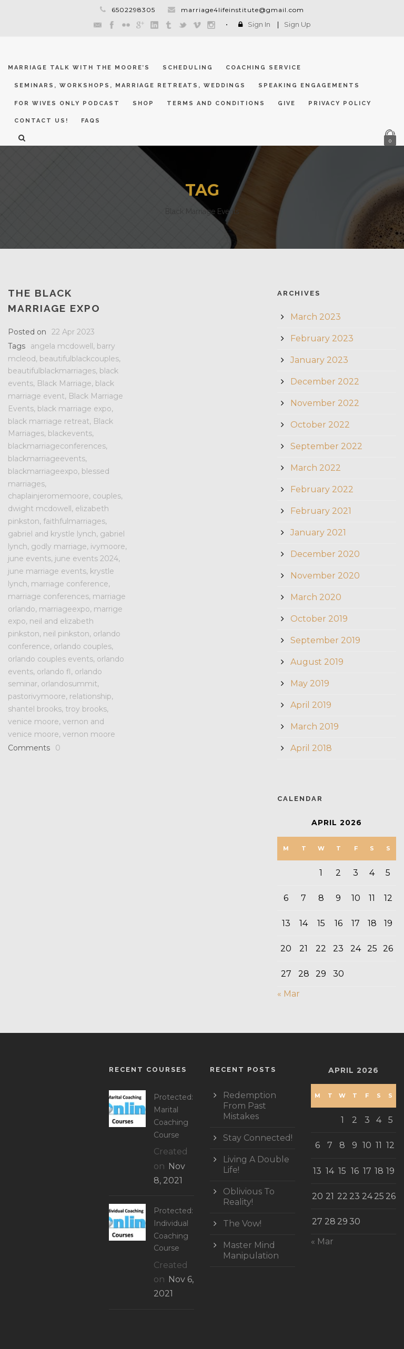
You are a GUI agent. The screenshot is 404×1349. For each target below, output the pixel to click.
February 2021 (320, 511)
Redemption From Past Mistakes (249, 1105)
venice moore (33, 721)
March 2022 (315, 468)
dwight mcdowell (40, 508)
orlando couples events (50, 659)
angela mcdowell (62, 346)
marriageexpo (64, 609)
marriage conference (69, 584)
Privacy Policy (339, 103)
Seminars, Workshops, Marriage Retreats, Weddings (130, 85)
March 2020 (315, 597)
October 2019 (319, 619)
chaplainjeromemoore (48, 496)
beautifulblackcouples (79, 358)
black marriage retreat (48, 421)
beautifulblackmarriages (52, 371)
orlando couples (83, 646)
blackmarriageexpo (43, 471)
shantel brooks (35, 709)
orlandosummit (69, 683)
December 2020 (325, 554)
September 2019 (325, 640)
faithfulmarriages (74, 521)
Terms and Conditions (216, 103)
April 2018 (311, 748)
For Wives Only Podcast (67, 103)
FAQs (90, 120)
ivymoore (107, 546)
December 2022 (324, 382)
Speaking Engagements (309, 85)
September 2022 (326, 446)
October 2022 (320, 425)
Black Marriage (64, 383)
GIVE (287, 103)
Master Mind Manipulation (251, 1250)
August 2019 (317, 662)
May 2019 (309, 683)
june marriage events (47, 571)
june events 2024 (86, 558)
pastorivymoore (37, 696)
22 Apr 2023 (73, 332)
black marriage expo (74, 408)
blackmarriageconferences (57, 446)
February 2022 (322, 489)
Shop (143, 103)
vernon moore (89, 734)
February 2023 (322, 338)
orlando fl (54, 671)
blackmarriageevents (46, 458)
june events (29, 558)
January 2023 (319, 360)
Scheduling (188, 67)
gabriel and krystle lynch (52, 534)
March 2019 (314, 727)
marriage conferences (48, 596)
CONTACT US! (41, 120)
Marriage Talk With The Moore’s (79, 67)
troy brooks (86, 709)
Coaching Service (263, 67)
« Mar (288, 994)
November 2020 (325, 576)
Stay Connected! (257, 1138)
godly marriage (59, 546)
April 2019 (310, 705)
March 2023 (315, 317)
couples (107, 496)
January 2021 (318, 532)
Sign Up (297, 24)
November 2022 (324, 403)
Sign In (259, 24)
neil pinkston (66, 633)
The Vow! (242, 1224)
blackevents (70, 433)
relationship (90, 696)
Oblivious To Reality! (249, 1196)
